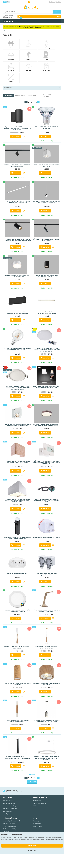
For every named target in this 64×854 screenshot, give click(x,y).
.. (36, 102)
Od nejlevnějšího (20, 95)
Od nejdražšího (32, 95)
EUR (8, 2)
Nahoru (32, 774)
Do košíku (17, 136)
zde (62, 839)
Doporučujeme (8, 95)
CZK (5, 2)
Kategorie (9, 21)
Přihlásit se (58, 2)
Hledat (57, 12)
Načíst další (32, 782)
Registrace (52, 2)
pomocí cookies (47, 837)
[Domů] (4, 31)
